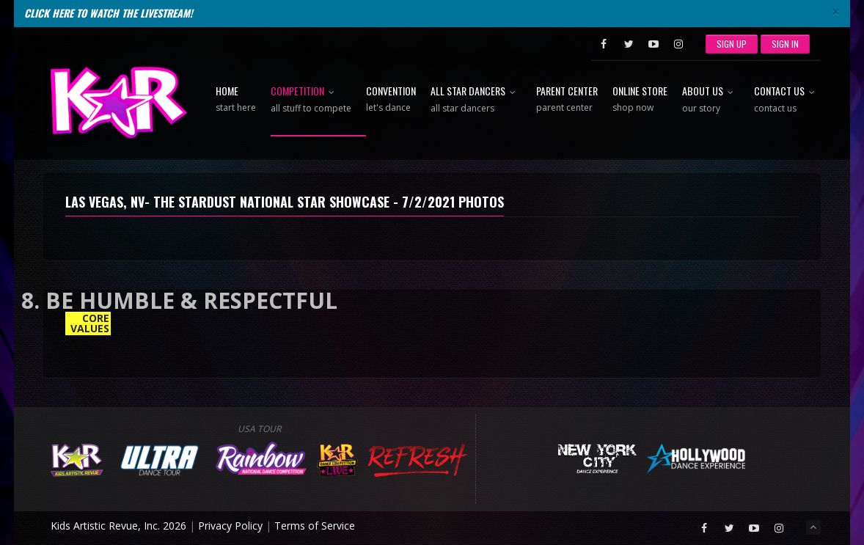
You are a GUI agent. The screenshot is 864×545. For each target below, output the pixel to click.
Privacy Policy (230, 526)
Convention (391, 100)
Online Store (639, 100)
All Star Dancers (476, 100)
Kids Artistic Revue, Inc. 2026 (118, 526)
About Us (710, 100)
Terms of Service (314, 526)
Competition (311, 100)
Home (236, 100)
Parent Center (567, 100)
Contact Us (787, 100)
